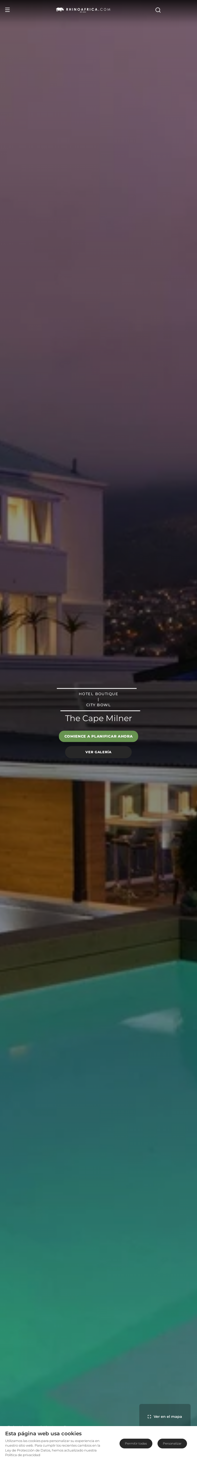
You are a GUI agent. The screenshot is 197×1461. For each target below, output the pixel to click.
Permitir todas (136, 1443)
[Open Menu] (7, 10)
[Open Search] (188, 9)
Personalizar (172, 1443)
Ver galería (98, 752)
